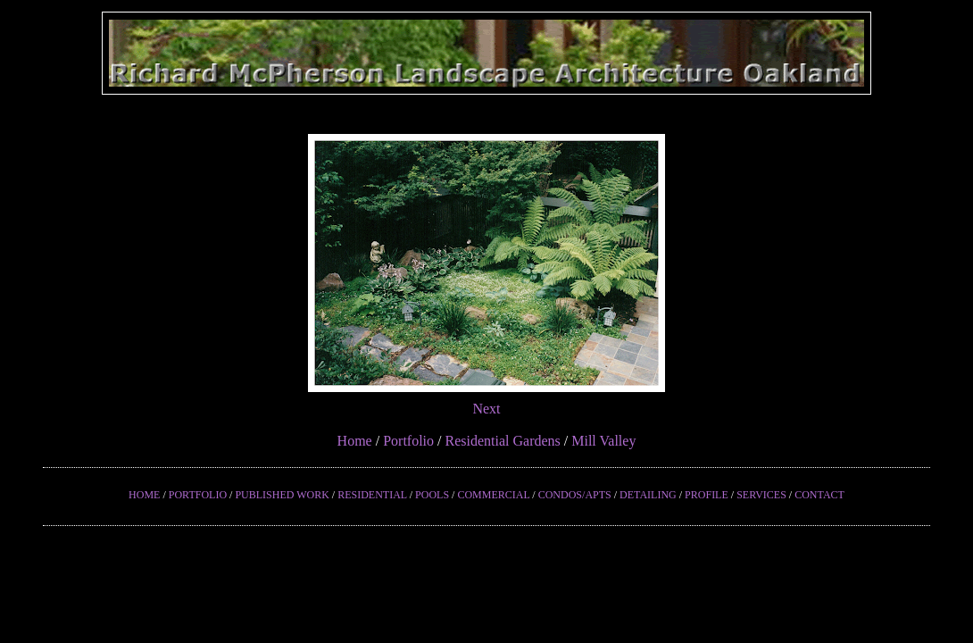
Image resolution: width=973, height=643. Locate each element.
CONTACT (819, 495)
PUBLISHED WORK (281, 495)
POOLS (432, 495)
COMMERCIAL (493, 495)
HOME (144, 495)
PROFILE (706, 495)
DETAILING (648, 495)
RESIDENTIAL (372, 495)
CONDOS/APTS (574, 495)
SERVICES (761, 495)
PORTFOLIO (198, 495)
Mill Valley (603, 440)
